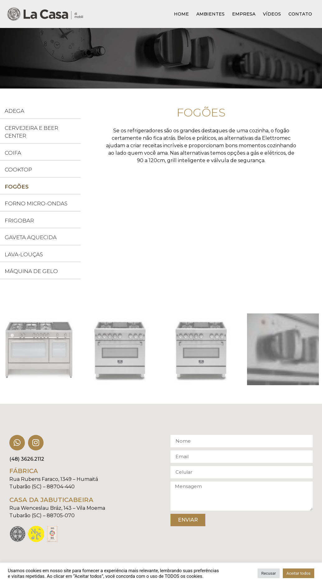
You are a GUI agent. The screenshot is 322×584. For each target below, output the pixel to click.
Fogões (17, 187)
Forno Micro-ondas (36, 203)
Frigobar (19, 220)
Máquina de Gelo (31, 271)
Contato (300, 14)
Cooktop (18, 170)
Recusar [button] (268, 573)
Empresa (243, 14)
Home (181, 14)
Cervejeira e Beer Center (31, 132)
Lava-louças (24, 254)
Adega (14, 111)
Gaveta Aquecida (31, 237)
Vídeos (272, 14)
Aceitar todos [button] (298, 573)
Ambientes (210, 14)
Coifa (13, 153)
